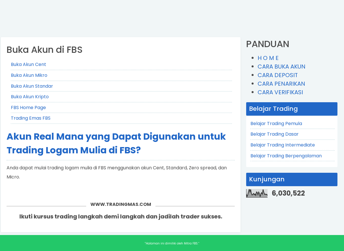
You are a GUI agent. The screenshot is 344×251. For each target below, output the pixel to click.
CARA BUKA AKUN (281, 67)
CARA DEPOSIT (278, 75)
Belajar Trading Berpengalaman (286, 155)
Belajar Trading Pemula (276, 123)
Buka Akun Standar (32, 86)
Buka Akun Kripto (30, 96)
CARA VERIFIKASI (280, 92)
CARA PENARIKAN (281, 84)
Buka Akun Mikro (29, 75)
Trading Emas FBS (30, 118)
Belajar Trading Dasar (274, 134)
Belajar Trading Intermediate (282, 145)
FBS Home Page (28, 107)
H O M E (268, 58)
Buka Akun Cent (28, 64)
